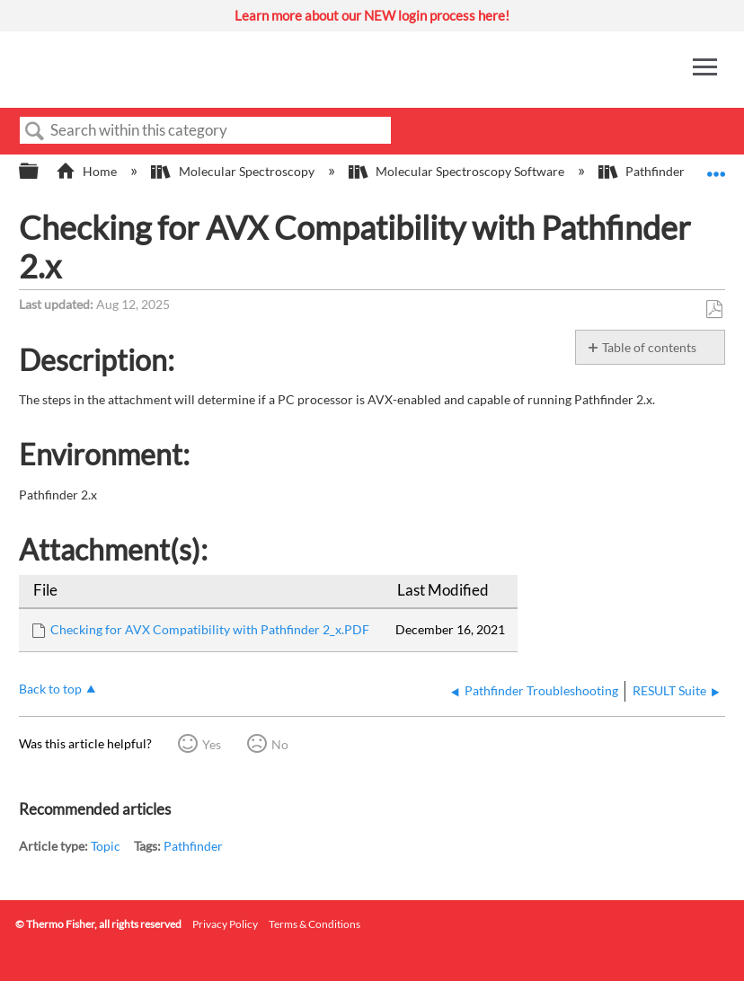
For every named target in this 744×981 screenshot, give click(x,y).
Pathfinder (642, 171)
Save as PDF (713, 309)
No (279, 744)
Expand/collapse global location (716, 166)
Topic (105, 845)
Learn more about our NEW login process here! (372, 15)
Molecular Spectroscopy (233, 171)
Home (88, 171)
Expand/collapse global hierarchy (40, 171)
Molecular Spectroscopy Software (458, 171)
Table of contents (649, 347)
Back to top (50, 688)
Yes (211, 744)
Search (35, 132)
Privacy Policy (225, 924)
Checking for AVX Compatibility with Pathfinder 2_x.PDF (209, 629)
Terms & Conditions (314, 924)
